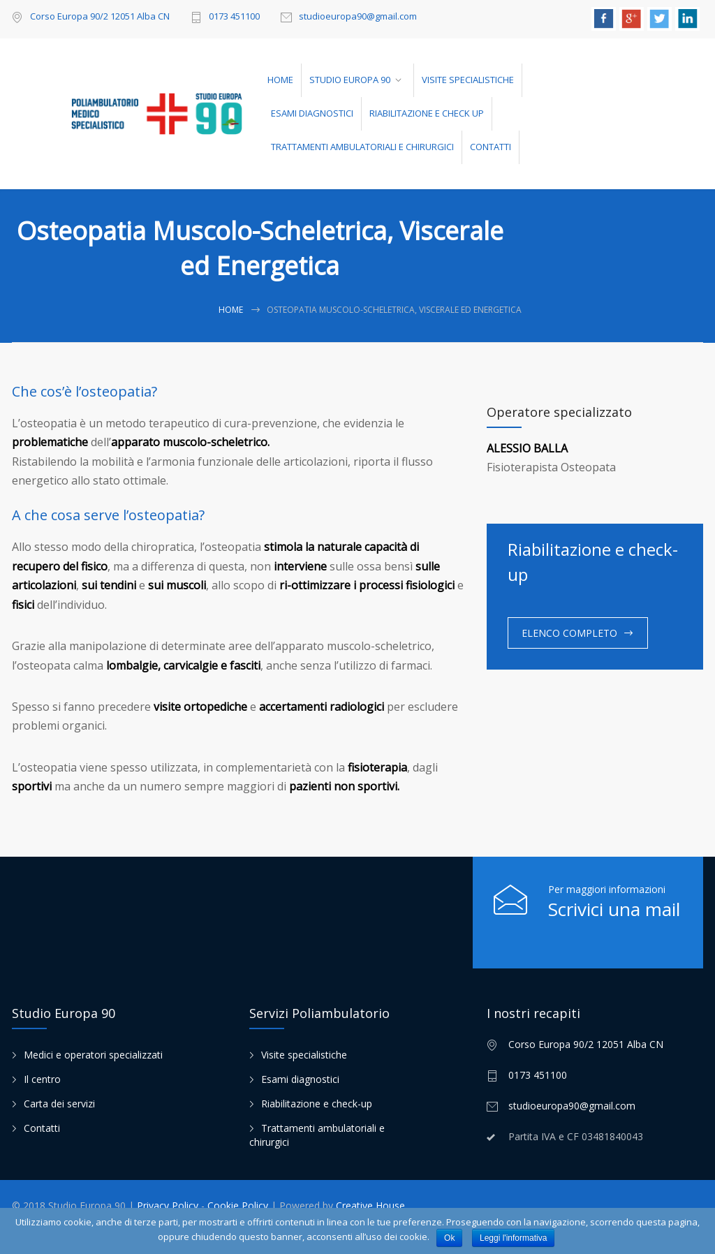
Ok (449, 1238)
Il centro (42, 1079)
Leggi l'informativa (513, 1238)
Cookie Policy (239, 1205)
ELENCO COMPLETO (569, 633)
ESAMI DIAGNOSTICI (312, 113)
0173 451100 (234, 17)
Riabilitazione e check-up (316, 1103)
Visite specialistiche (304, 1054)
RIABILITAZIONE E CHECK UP (426, 113)
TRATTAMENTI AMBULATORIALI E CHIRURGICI (362, 146)
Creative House (370, 1205)
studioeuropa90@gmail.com (358, 17)
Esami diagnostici (300, 1079)
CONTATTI (490, 146)
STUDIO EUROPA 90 (349, 79)
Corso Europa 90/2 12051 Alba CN (100, 16)
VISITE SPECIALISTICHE (468, 79)
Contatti (42, 1128)
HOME (280, 79)
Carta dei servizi (59, 1103)
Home (231, 310)
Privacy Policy (169, 1205)
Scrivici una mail (614, 909)
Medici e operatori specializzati (93, 1054)
